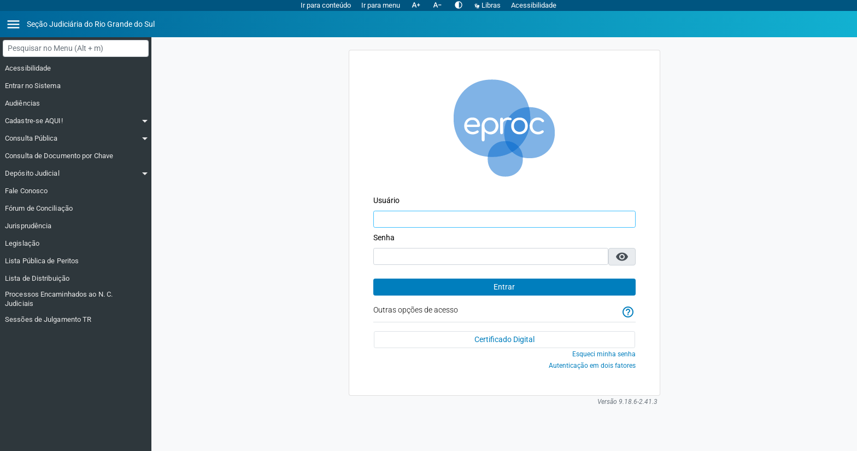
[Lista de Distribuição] (76, 278)
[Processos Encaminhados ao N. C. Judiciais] (76, 299)
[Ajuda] (628, 312)
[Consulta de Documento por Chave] (76, 156)
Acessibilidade (533, 5)
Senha (384, 237)
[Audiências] (76, 103)
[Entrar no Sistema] (76, 86)
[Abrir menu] (13, 24)
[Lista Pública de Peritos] (76, 261)
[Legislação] (76, 243)
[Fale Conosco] (76, 191)
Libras (488, 5)
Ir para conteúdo (326, 5)
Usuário (386, 200)
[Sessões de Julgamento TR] (76, 319)
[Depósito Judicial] (76, 173)
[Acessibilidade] (76, 68)
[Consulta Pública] (76, 138)
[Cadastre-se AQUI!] (76, 121)
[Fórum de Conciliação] (76, 208)
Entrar (504, 286)
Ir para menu (380, 5)
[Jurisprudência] (76, 226)
